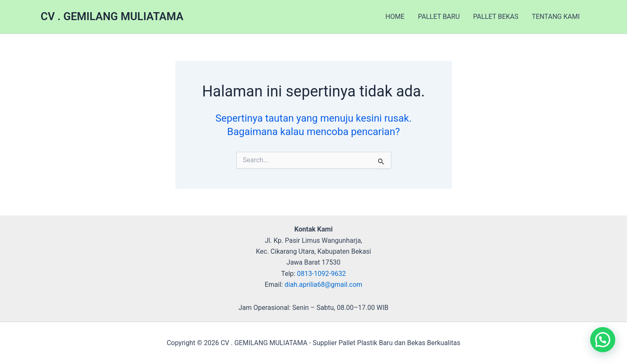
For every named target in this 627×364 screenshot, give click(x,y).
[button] (602, 339)
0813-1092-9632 (321, 274)
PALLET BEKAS (496, 17)
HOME (394, 17)
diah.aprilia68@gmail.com (323, 285)
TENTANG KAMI (556, 17)
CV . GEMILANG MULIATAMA (112, 16)
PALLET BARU (439, 17)
